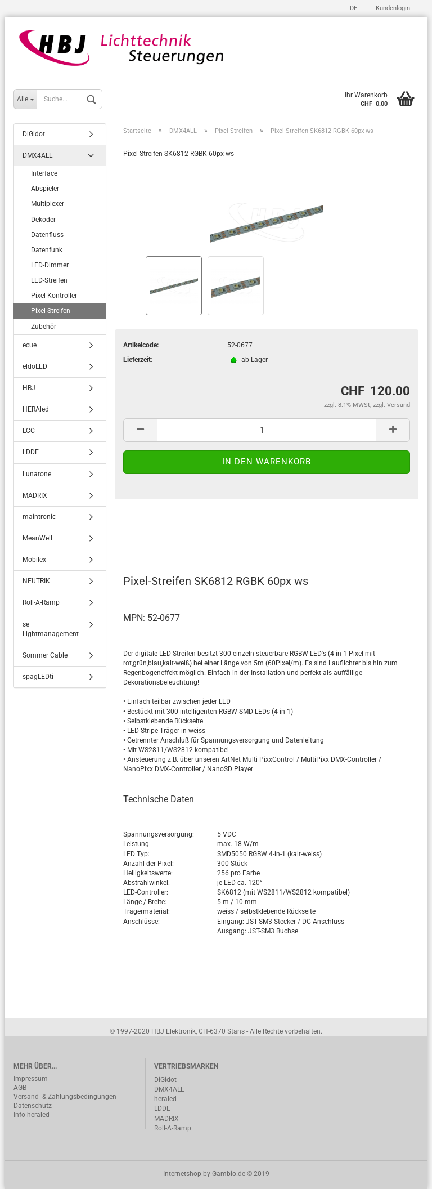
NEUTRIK (36, 581)
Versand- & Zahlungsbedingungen (65, 1096)
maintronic (39, 517)
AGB (20, 1087)
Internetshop (182, 1174)
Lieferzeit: (137, 360)
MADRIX (34, 495)
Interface (44, 173)
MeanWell (37, 538)
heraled (165, 1099)
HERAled (35, 409)
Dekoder (43, 220)
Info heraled (32, 1114)
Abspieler (45, 189)
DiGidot (33, 134)
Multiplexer (47, 204)
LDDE (30, 452)
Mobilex (34, 560)
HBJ (28, 388)
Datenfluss (47, 235)
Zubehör (43, 326)
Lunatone (36, 474)
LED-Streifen (49, 280)
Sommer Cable (45, 655)
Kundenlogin (392, 8)
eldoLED (34, 366)
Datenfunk (46, 250)
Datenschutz (33, 1105)
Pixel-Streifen (50, 311)
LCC (28, 431)
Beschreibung (166, 531)
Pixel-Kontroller (54, 296)
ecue (29, 345)
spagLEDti (37, 677)
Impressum (31, 1078)
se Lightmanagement (50, 629)
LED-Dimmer (50, 265)
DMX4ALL (37, 155)
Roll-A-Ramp (41, 602)
